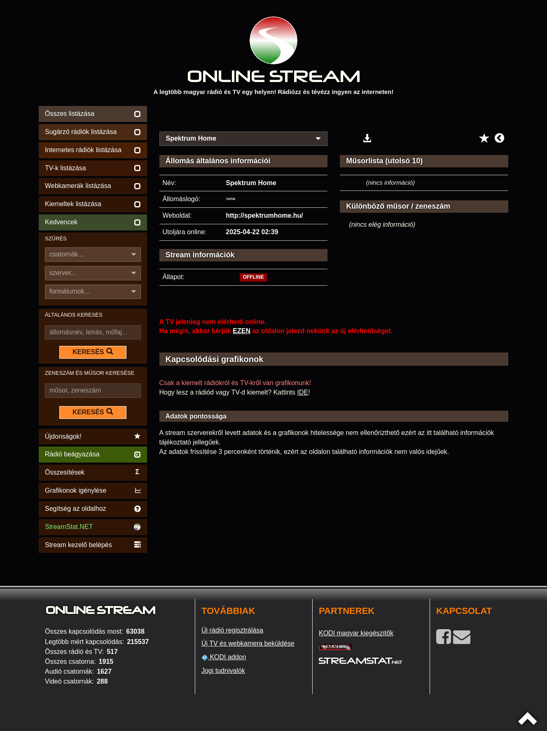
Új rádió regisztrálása (232, 630)
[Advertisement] (334, 116)
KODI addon (223, 657)
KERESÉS (92, 351)
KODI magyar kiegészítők (356, 633)
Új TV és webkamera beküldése (248, 643)
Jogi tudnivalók (223, 670)
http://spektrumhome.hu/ (264, 215)
